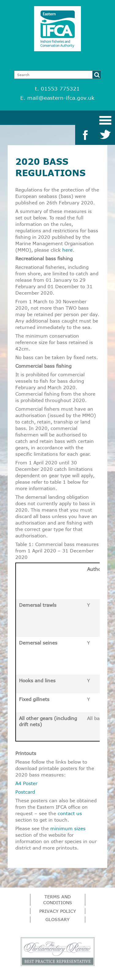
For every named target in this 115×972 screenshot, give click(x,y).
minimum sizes (68, 828)
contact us (70, 813)
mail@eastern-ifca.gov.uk (60, 98)
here (67, 250)
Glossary (57, 919)
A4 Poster (26, 783)
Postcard (25, 792)
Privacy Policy (57, 911)
